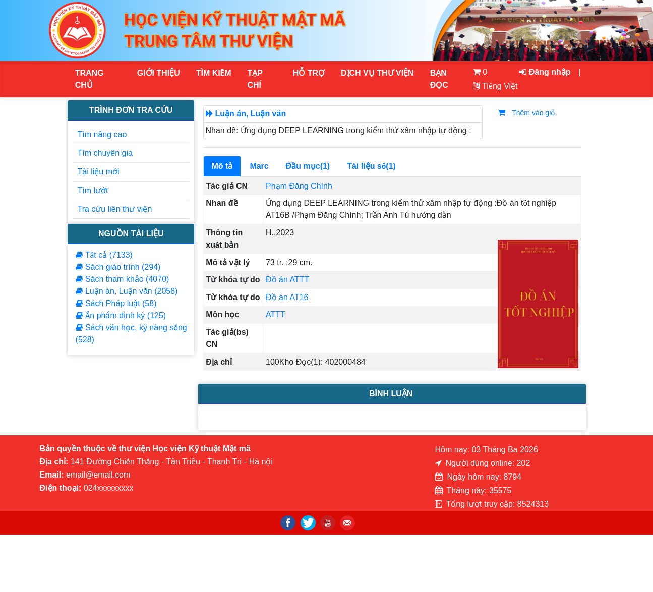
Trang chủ (89, 79)
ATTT (275, 314)
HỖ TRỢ (309, 73)
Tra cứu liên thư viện (115, 209)
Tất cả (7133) (104, 255)
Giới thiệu (158, 73)
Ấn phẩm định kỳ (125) (121, 315)
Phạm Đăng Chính (299, 186)
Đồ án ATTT (287, 279)
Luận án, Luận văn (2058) (127, 291)
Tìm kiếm (213, 73)
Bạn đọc (439, 79)
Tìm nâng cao (102, 134)
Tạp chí (255, 79)
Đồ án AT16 (287, 297)
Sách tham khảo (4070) (122, 279)
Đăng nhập (544, 72)
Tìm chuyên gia (105, 153)
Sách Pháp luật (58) (116, 303)
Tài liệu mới (99, 171)
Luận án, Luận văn (250, 113)
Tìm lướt (93, 190)
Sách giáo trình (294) (118, 267)
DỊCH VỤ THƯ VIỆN (377, 73)
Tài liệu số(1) (371, 166)
